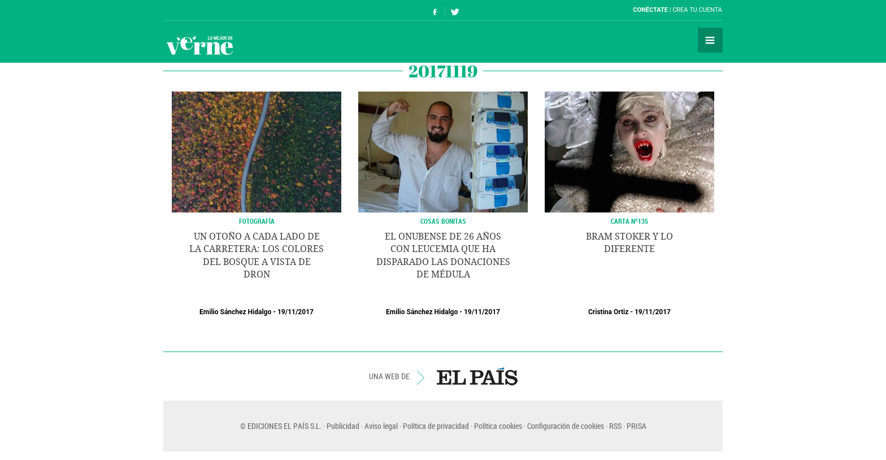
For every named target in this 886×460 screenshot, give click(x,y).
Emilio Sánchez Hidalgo (235, 312)
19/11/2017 (295, 312)
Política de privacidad (436, 425)
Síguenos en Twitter (454, 10)
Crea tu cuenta (697, 10)
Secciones (710, 40)
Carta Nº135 (629, 220)
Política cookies (498, 425)
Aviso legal (381, 425)
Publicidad (343, 425)
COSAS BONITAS (443, 220)
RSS (615, 425)
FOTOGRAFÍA (257, 220)
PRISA (636, 425)
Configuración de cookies (565, 425)
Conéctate (650, 10)
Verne (199, 45)
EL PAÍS (477, 376)
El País (198, 10)
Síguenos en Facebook (435, 10)
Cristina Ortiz (608, 312)
